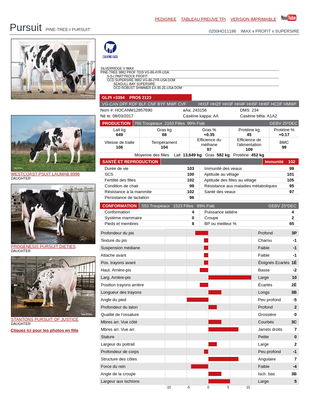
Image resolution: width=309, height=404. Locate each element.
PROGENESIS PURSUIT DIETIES (43, 246)
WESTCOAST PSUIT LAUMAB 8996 (45, 174)
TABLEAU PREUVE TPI (203, 19)
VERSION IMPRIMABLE (253, 19)
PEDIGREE (165, 19)
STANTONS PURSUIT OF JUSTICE (44, 319)
